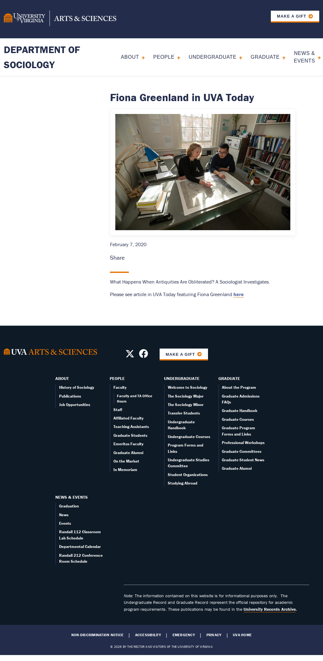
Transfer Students (184, 413)
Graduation (69, 506)
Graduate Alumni (128, 452)
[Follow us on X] (129, 355)
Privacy (214, 635)
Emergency (183, 635)
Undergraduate (213, 57)
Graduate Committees (241, 451)
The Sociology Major (186, 396)
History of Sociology (76, 387)
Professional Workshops (243, 442)
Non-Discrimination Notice (97, 635)
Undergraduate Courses (189, 436)
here (238, 294)
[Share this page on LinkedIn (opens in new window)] (148, 257)
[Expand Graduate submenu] (282, 57)
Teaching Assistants (131, 426)
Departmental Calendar (80, 546)
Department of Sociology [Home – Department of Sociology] (42, 57)
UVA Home (242, 635)
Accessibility (148, 635)
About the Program (239, 387)
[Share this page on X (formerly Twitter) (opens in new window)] (140, 257)
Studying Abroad (182, 483)
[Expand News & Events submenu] (317, 57)
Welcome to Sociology (187, 387)
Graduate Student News (243, 460)
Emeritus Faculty (128, 444)
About (130, 57)
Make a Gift (291, 16)
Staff (117, 409)
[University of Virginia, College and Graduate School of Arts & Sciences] (60, 19)
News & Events (304, 57)
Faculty (120, 387)
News (63, 514)
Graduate (265, 57)
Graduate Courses (238, 419)
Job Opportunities (74, 404)
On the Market (126, 461)
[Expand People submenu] (176, 57)
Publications (70, 396)
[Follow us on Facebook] (143, 355)
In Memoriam (125, 469)
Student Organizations (188, 474)
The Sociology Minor (186, 404)
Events (65, 523)
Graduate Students (130, 435)
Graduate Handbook (239, 410)
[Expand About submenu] (141, 57)
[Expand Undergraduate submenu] (238, 57)
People (163, 57)
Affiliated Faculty (128, 418)
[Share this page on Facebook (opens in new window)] (130, 257)
